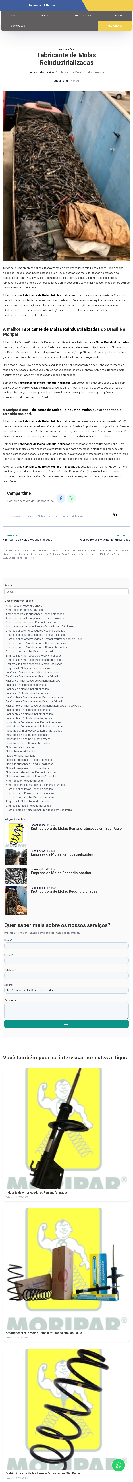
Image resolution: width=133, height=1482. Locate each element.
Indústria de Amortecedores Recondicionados (33, 722)
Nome (8, 940)
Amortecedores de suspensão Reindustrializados (35, 618)
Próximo (123, 535)
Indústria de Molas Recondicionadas (27, 734)
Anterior (10, 535)
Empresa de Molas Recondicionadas (27, 801)
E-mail (8, 954)
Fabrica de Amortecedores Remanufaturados (33, 680)
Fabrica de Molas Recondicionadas (26, 684)
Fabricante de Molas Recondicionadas (28, 709)
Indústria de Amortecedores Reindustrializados (34, 726)
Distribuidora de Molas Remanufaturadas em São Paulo (39, 809)
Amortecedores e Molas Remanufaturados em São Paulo (40, 626)
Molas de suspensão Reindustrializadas (29, 763)
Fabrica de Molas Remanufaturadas (27, 693)
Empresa (45, 15)
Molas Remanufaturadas (20, 755)
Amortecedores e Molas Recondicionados (31, 622)
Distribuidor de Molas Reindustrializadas (30, 793)
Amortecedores (82, 15)
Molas (118, 15)
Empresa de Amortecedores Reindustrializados (34, 659)
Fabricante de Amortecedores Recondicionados (34, 697)
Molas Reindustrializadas (21, 751)
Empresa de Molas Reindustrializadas (28, 805)
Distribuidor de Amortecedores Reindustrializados (36, 634)
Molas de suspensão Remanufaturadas (29, 768)
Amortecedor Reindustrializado (25, 780)
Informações (46, 71)
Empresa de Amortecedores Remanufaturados (34, 663)
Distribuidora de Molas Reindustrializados (31, 651)
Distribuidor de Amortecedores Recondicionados (35, 630)
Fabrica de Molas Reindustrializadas (27, 688)
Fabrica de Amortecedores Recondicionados (32, 672)
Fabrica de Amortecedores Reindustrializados (33, 676)
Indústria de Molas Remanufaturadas (28, 743)
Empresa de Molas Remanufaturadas (28, 668)
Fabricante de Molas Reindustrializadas (29, 713)
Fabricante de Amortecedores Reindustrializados (35, 701)
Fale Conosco (114, 25)
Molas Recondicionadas (20, 747)
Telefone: (10, 969)
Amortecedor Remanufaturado (24, 609)
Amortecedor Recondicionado (24, 605)
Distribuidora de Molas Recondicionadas (30, 797)
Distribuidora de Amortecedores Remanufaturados (36, 647)
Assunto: (9, 984)
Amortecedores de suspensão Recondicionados (35, 613)
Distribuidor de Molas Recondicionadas (29, 788)
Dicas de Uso (18, 25)
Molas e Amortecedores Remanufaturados (31, 776)
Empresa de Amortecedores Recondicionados (34, 655)
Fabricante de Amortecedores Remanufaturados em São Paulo (43, 705)
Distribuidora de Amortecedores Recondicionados (36, 643)
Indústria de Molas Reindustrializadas (28, 738)
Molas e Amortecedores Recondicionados (31, 772)
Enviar (67, 1024)
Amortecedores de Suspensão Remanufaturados (35, 784)
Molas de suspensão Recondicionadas (29, 759)
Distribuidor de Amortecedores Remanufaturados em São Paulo (44, 638)
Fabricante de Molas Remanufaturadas (29, 718)
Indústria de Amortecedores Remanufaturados (34, 730)
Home (13, 15)
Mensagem (10, 999)
